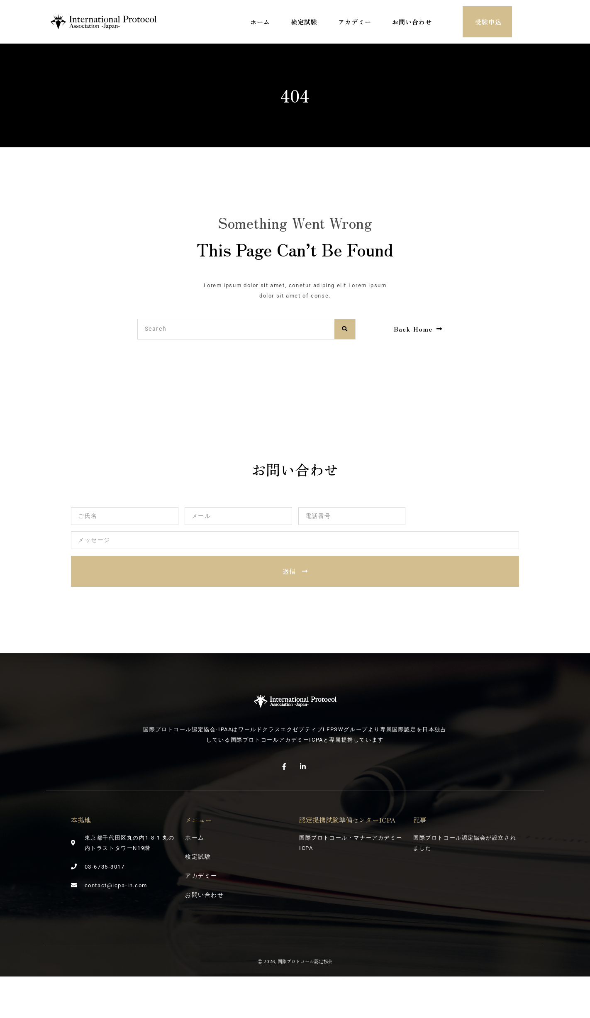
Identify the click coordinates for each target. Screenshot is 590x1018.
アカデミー (354, 21)
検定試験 (304, 21)
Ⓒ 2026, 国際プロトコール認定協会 (295, 961)
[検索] (344, 329)
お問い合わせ (412, 21)
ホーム (260, 21)
